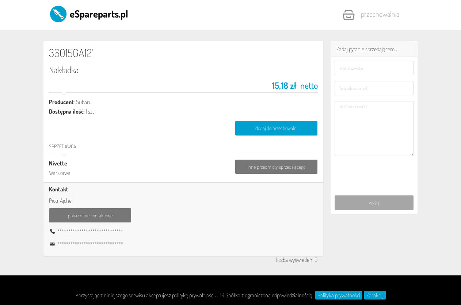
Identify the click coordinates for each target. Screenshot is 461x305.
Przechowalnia (370, 15)
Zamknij (375, 295)
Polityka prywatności (338, 295)
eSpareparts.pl (88, 13)
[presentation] (375, 171)
